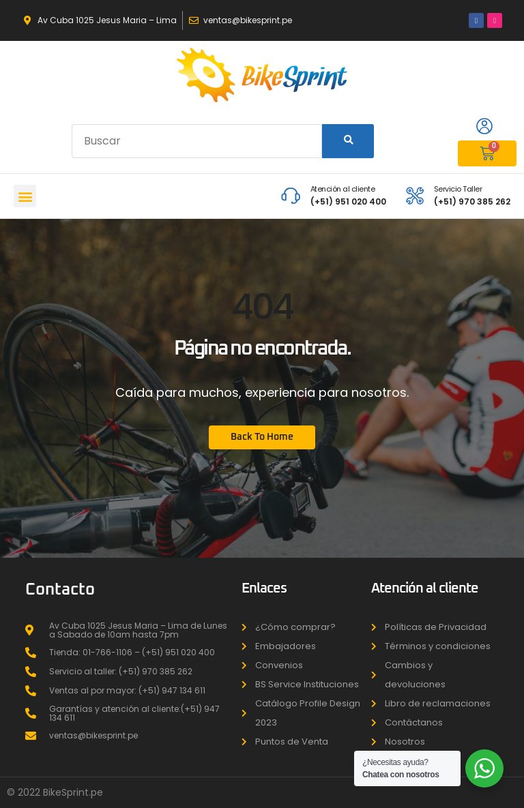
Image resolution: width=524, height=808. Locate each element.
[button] (25, 196)
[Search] (347, 141)
